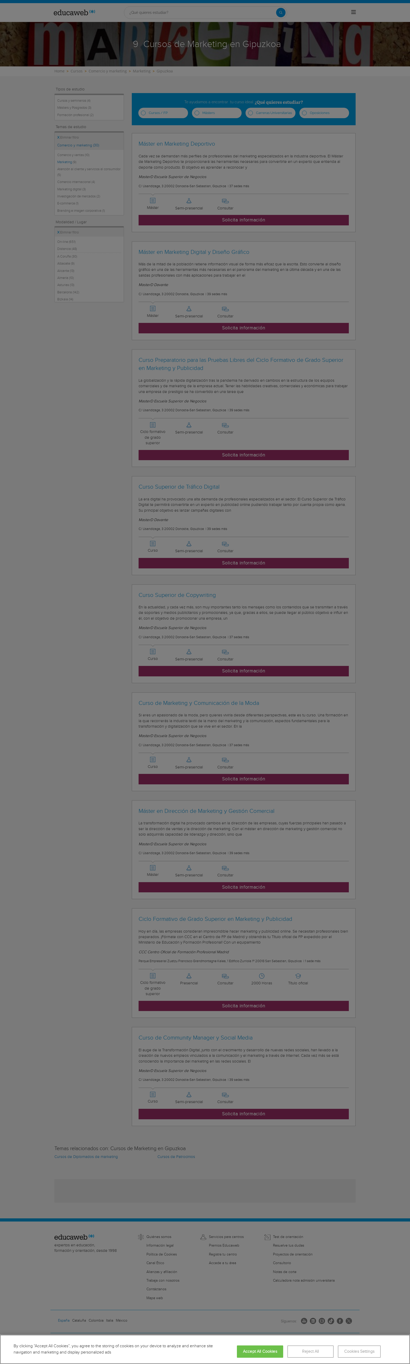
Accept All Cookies (260, 1351)
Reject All (310, 1351)
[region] (205, 1349)
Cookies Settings (359, 1351)
